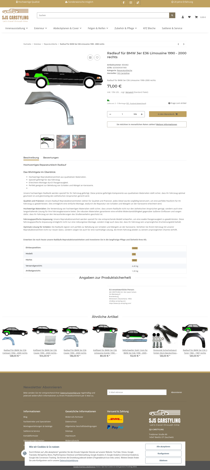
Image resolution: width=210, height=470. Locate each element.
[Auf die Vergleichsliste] (90, 57)
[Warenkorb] (200, 17)
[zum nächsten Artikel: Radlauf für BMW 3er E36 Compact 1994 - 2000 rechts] (184, 44)
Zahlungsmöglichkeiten (33, 440)
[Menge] (122, 114)
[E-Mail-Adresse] (137, 392)
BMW (134, 260)
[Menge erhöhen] (142, 114)
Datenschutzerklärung (70, 393)
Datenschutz (71, 421)
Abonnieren (176, 392)
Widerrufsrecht (72, 440)
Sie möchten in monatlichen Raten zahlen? (147, 124)
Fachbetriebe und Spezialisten (37, 421)
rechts (135, 248)
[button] (183, 17)
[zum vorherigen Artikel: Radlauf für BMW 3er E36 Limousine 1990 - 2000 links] (178, 44)
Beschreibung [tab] (31, 157)
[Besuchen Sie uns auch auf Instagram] (130, 2)
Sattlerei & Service (172, 28)
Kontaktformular (30, 435)
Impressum (70, 435)
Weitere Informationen (166, 124)
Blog (25, 417)
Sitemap (69, 431)
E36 (134, 254)
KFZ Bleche (149, 28)
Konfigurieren (163, 453)
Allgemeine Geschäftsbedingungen (81, 426)
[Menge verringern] (110, 114)
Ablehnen (163, 460)
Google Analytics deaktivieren (84, 466)
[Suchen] (103, 15)
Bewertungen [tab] (51, 157)
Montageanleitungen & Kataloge (37, 426)
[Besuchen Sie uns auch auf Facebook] (123, 2)
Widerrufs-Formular (74, 417)
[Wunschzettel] (189, 17)
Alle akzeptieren (163, 447)
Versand (129, 92)
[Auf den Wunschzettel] (97, 57)
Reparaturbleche (124, 70)
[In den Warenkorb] (168, 114)
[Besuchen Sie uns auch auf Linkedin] (138, 2)
